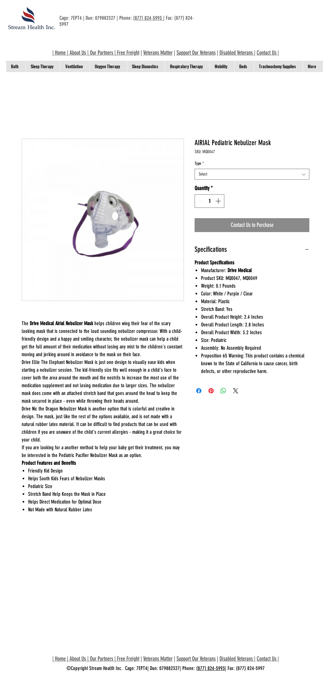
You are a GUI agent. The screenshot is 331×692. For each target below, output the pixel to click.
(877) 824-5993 (148, 18)
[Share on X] (236, 391)
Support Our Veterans (196, 52)
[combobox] (252, 174)
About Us (77, 52)
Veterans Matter (158, 52)
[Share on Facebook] (199, 391)
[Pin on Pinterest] (211, 391)
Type (199, 163)
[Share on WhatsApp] (223, 391)
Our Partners (101, 52)
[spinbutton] (209, 201)
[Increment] (219, 201)
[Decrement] (200, 201)
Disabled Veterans (236, 52)
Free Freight (128, 52)
